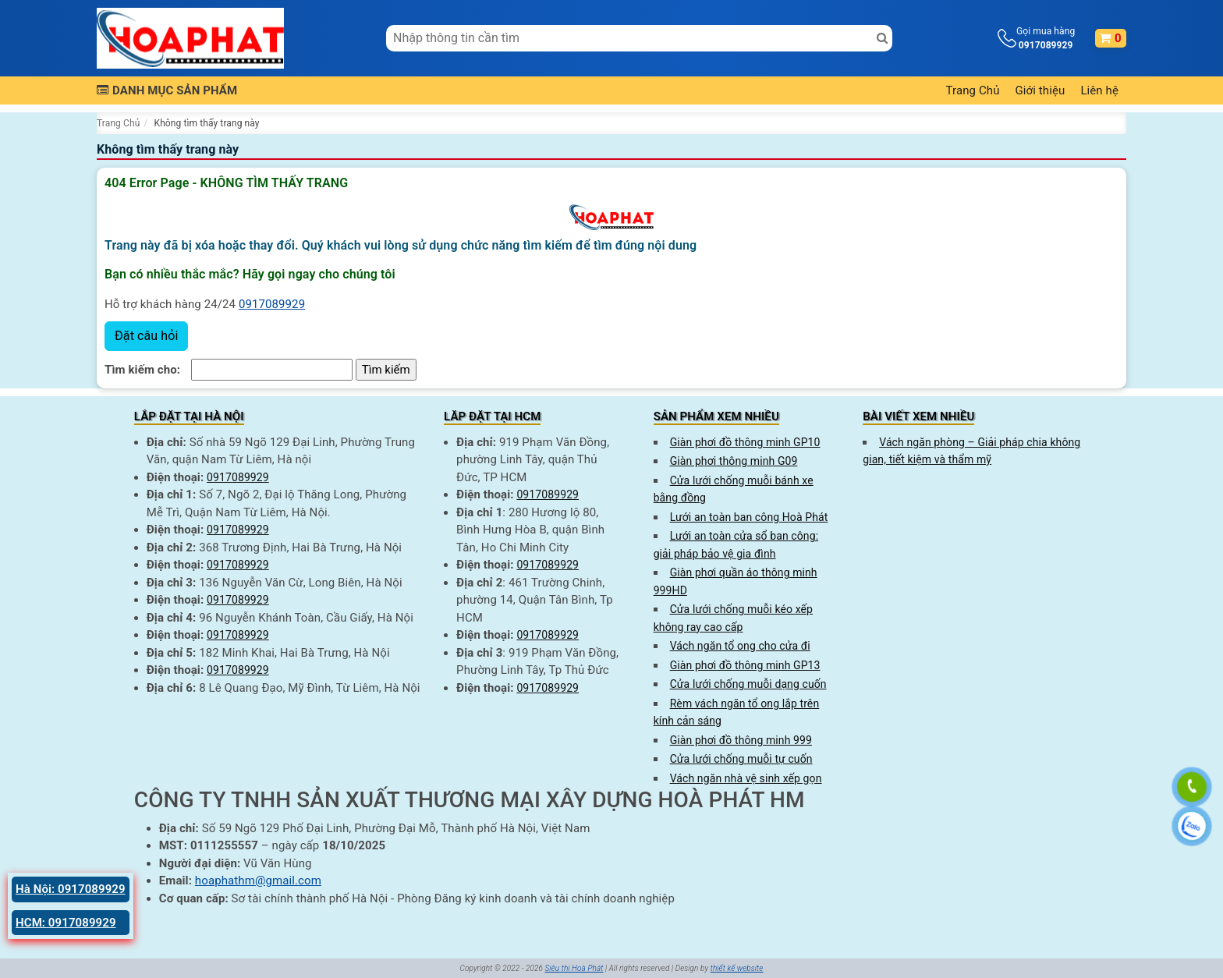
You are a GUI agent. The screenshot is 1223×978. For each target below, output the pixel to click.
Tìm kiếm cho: (142, 370)
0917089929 (272, 304)
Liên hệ (1099, 90)
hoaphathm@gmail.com (258, 880)
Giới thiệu (1040, 90)
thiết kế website (737, 968)
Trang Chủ (973, 90)
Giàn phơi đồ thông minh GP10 (745, 442)
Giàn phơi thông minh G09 (734, 461)
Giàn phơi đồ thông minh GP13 (745, 665)
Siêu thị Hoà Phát (573, 968)
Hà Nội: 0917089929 (71, 889)
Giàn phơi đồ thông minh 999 (741, 740)
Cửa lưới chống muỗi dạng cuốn (748, 684)
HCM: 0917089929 (66, 923)
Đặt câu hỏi (146, 335)
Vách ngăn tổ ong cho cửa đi (740, 646)
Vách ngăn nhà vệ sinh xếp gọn (746, 778)
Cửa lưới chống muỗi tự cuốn (741, 759)
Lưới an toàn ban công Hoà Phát (749, 517)
